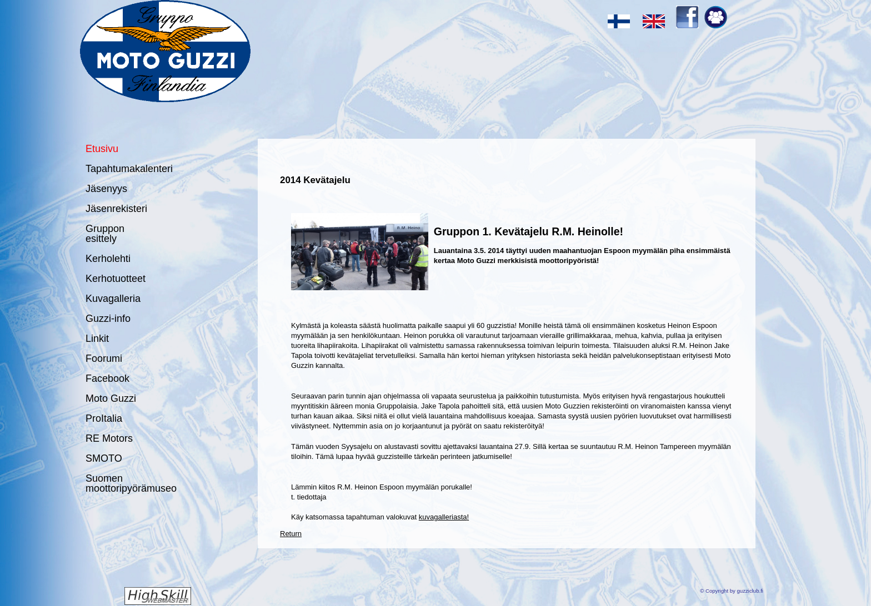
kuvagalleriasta (443, 517)
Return (291, 533)
